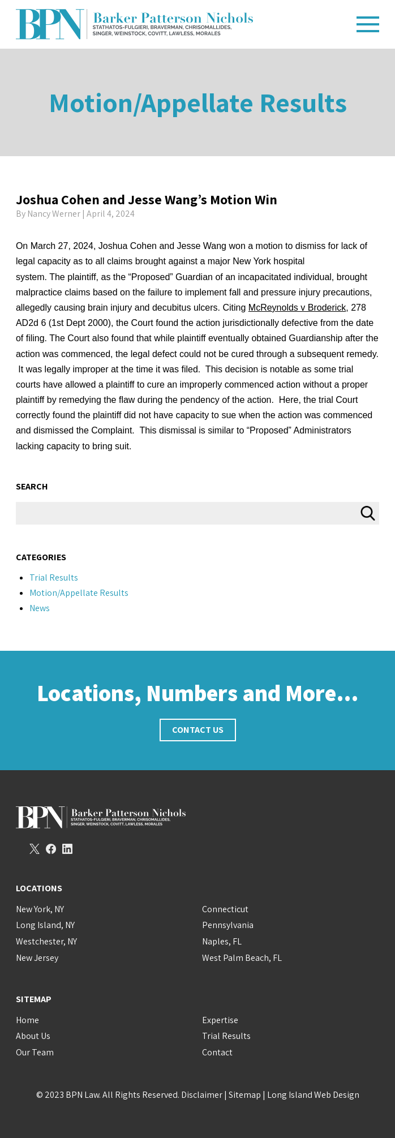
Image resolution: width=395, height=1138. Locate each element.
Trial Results (53, 577)
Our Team (35, 1052)
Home (27, 1020)
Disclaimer (201, 1095)
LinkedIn (67, 849)
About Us (33, 1036)
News (39, 608)
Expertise (220, 1020)
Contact (217, 1052)
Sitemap (245, 1095)
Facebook (51, 849)
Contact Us (198, 730)
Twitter (34, 849)
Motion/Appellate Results (198, 102)
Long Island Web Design (313, 1095)
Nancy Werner (53, 214)
